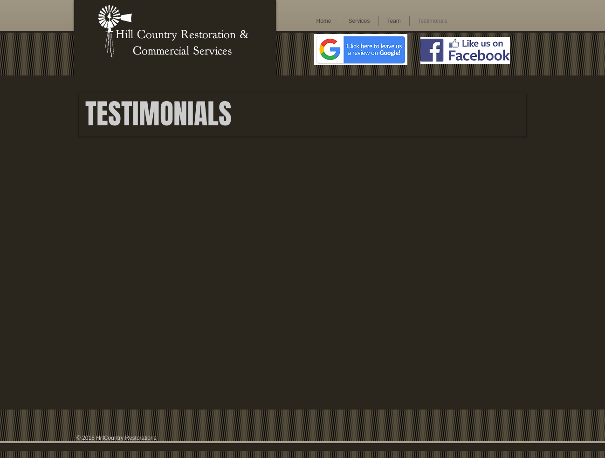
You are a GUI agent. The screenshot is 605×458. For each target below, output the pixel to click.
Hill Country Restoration (178, 34)
